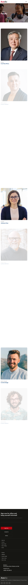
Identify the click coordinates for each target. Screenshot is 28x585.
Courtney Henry (5, 63)
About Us (3, 540)
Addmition (3, 554)
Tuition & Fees (4, 558)
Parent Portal (4, 544)
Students (3, 552)
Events (3, 547)
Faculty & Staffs (4, 556)
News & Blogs (4, 545)
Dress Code (4, 560)
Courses (3, 542)
